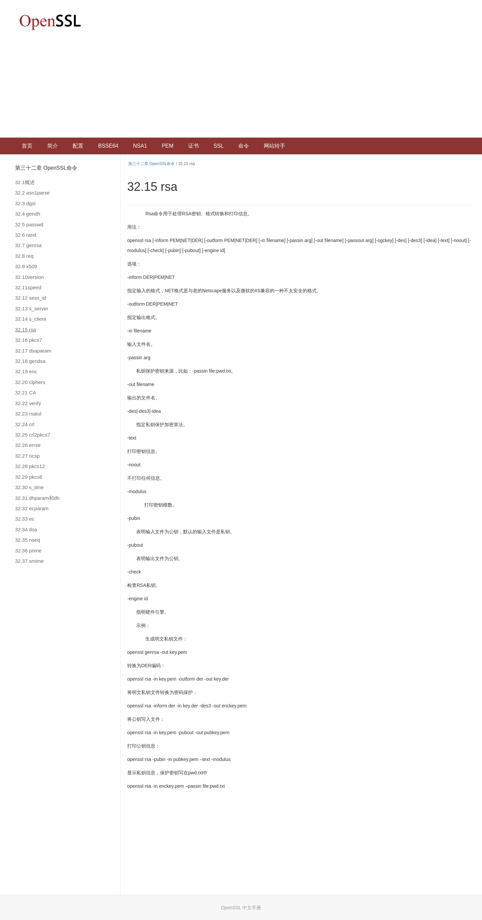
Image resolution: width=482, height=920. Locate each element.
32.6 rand (25, 235)
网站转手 (274, 146)
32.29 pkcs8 (28, 477)
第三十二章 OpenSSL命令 (46, 168)
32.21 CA (25, 392)
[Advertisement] (241, 87)
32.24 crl (24, 424)
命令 (243, 146)
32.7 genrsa (28, 245)
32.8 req (24, 256)
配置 (78, 146)
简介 (52, 146)
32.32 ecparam (32, 508)
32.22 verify (28, 403)
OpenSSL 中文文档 (50, 22)
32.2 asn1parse (32, 193)
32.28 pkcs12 (30, 466)
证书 (193, 146)
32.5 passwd (29, 224)
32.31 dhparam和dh (37, 498)
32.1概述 (25, 182)
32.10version (29, 277)
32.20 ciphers (30, 382)
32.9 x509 (26, 266)
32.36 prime (28, 550)
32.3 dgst (25, 203)
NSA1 (140, 146)
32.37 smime (29, 561)
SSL (219, 146)
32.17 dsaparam (33, 351)
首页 (27, 146)
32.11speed (28, 287)
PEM (167, 146)
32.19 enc (26, 371)
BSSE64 (108, 146)
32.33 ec (24, 519)
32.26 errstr (28, 445)
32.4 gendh (27, 214)
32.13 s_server (31, 308)
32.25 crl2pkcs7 (32, 435)
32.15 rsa (25, 329)
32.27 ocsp (27, 456)
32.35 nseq (27, 540)
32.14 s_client (30, 319)
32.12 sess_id (30, 298)
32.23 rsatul (28, 413)
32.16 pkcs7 (28, 340)
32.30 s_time (29, 487)
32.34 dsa (26, 529)
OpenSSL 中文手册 (241, 907)
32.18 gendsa (30, 361)
